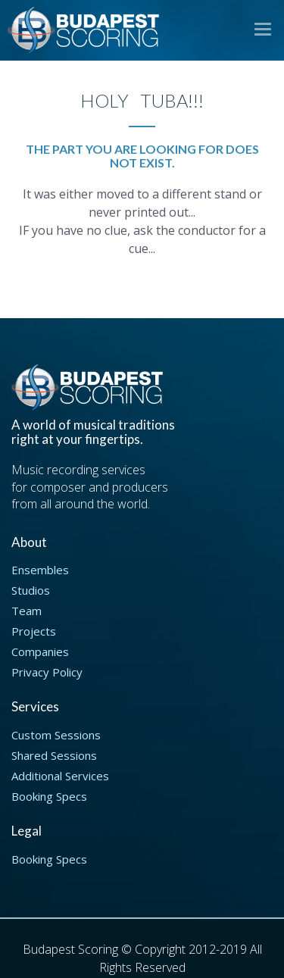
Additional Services (60, 775)
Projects (33, 631)
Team (26, 610)
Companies (40, 651)
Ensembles (40, 569)
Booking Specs (49, 796)
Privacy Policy (47, 672)
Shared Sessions (54, 755)
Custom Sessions (56, 734)
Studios (30, 590)
